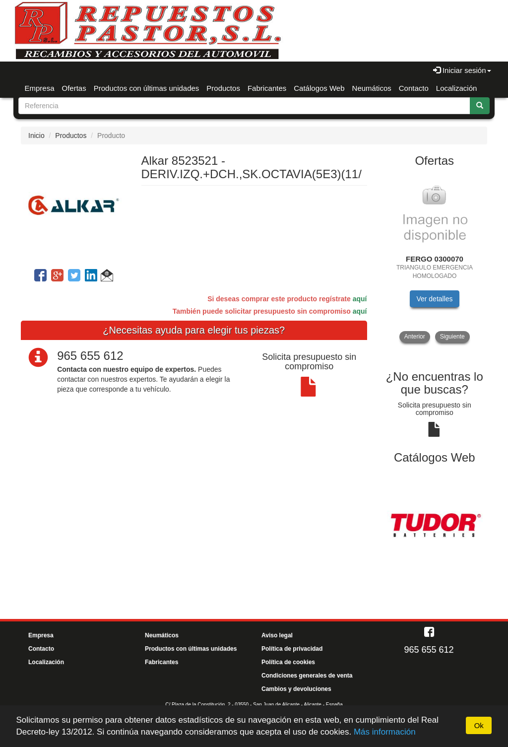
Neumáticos (371, 88)
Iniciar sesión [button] (462, 70)
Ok (479, 725)
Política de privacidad (291, 648)
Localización (456, 88)
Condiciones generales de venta (306, 675)
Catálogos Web (319, 88)
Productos (223, 88)
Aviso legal (277, 635)
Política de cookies (288, 662)
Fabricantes (267, 88)
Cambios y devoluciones (296, 688)
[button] (107, 277)
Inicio (36, 135)
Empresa (40, 88)
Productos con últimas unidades (146, 88)
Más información (385, 732)
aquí (360, 299)
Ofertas (74, 88)
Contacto (414, 88)
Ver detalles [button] (434, 299)
